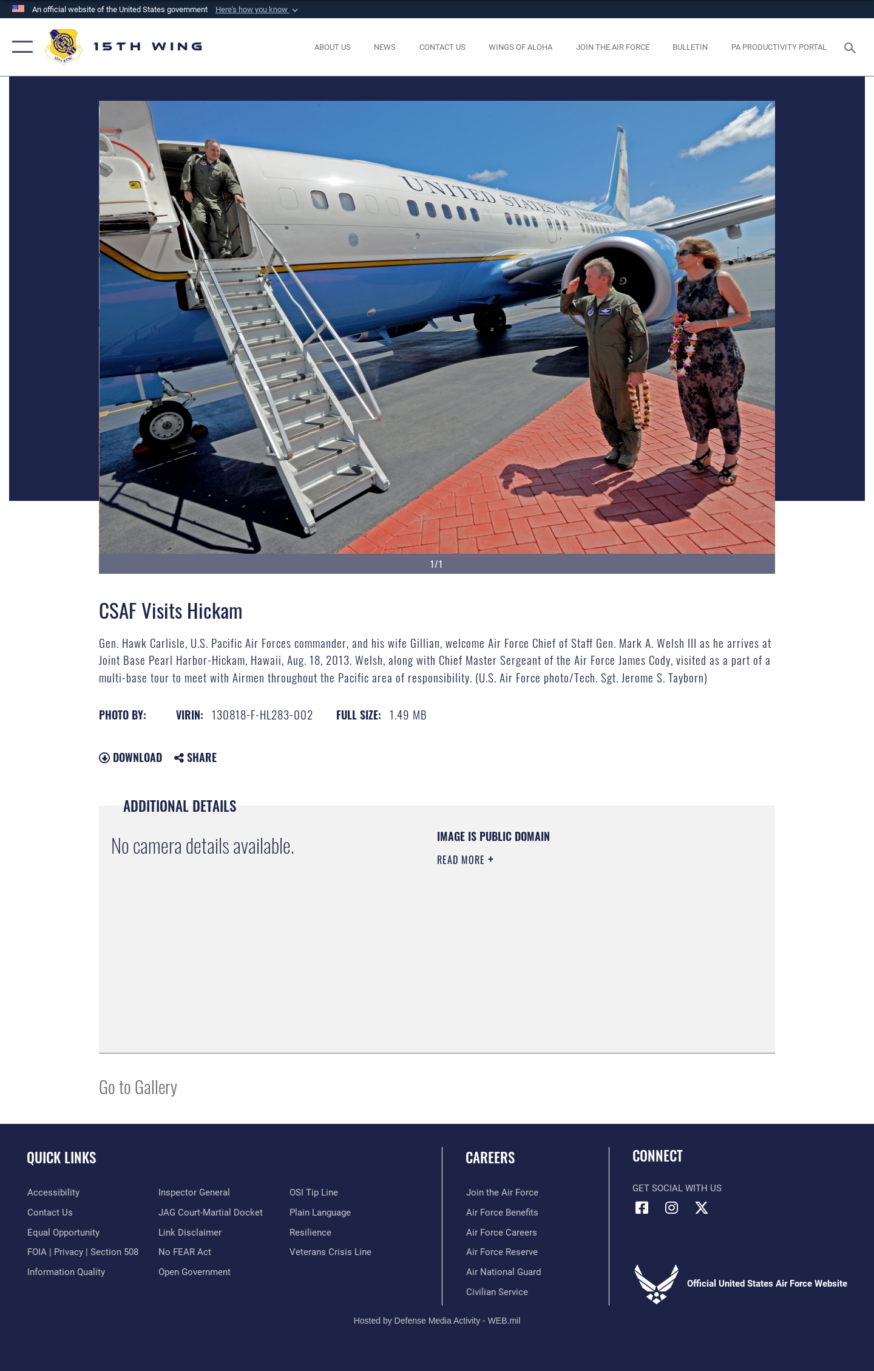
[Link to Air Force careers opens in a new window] (501, 1232)
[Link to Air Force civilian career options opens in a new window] (496, 1292)
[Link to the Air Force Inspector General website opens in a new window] (194, 1192)
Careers (490, 1157)
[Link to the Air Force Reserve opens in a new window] (501, 1252)
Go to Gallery (138, 1086)
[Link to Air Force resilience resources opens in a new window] (310, 1232)
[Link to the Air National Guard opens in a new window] (503, 1272)
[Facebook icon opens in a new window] (641, 1208)
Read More (462, 859)
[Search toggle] (851, 46)
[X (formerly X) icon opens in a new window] (702, 1208)
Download (130, 757)
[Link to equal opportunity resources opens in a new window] (63, 1232)
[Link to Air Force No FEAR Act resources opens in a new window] (184, 1252)
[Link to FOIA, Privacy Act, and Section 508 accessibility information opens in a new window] (82, 1252)
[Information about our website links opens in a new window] (190, 1232)
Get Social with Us (677, 1188)
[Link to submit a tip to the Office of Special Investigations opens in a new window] (314, 1192)
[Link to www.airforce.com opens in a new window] (502, 1192)
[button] (257, 10)
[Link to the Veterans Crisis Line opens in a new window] (330, 1252)
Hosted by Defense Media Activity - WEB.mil (437, 1320)
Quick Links (61, 1157)
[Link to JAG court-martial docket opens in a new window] (210, 1212)
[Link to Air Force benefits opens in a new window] (502, 1212)
